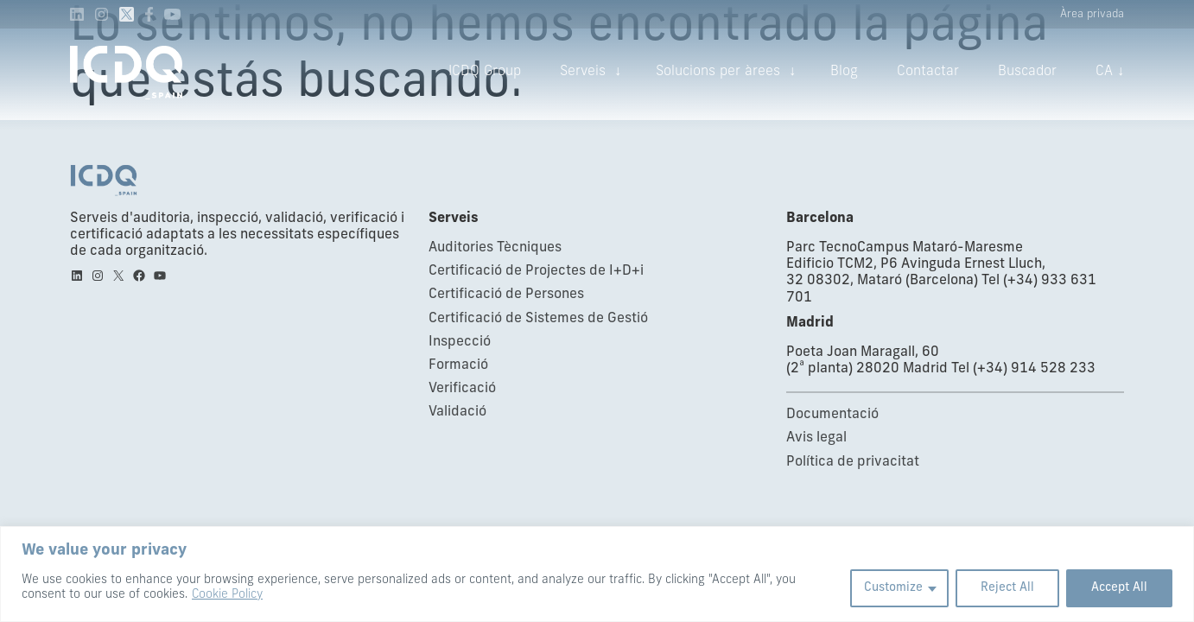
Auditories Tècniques (495, 248)
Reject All (1007, 587)
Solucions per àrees (718, 72)
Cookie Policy (227, 594)
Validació (457, 412)
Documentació (832, 415)
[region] (597, 574)
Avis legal (816, 438)
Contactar (928, 72)
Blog (844, 72)
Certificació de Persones (506, 294)
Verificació (462, 389)
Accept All (1119, 587)
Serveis (583, 72)
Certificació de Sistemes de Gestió (538, 319)
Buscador (1027, 72)
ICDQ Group (484, 72)
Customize (893, 587)
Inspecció (460, 342)
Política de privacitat (852, 462)
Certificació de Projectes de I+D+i (536, 271)
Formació (458, 365)
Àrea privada (1092, 14)
